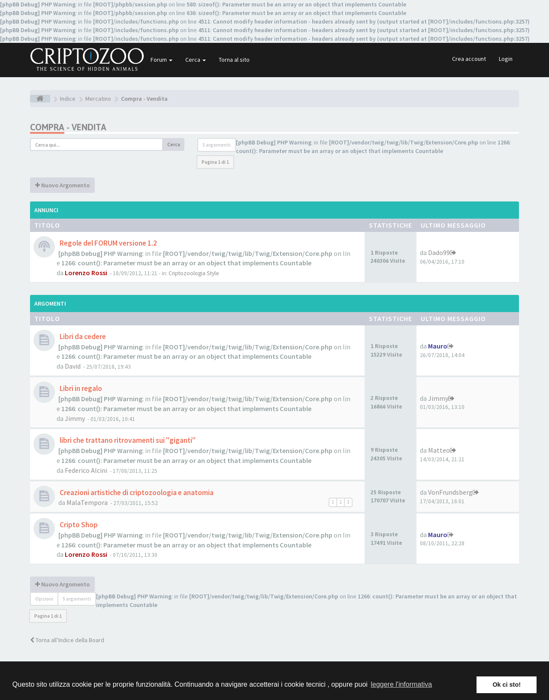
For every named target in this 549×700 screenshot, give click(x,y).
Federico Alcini (86, 470)
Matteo (439, 450)
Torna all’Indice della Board (67, 640)
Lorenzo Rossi (86, 272)
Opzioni (44, 598)
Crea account (469, 59)
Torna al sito (234, 59)
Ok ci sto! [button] (506, 684)
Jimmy (75, 418)
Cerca (195, 59)
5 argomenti (216, 144)
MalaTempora (87, 502)
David (73, 366)
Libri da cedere (82, 336)
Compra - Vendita (68, 127)
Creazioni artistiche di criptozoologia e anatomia (136, 492)
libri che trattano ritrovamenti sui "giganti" (127, 440)
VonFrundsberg (450, 492)
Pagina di (215, 162)
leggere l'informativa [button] (401, 684)
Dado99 (439, 252)
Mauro (437, 346)
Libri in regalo (80, 388)
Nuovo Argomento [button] (62, 185)
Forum (161, 59)
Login (506, 59)
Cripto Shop (78, 524)
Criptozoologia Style (194, 273)
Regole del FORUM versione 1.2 (107, 243)
